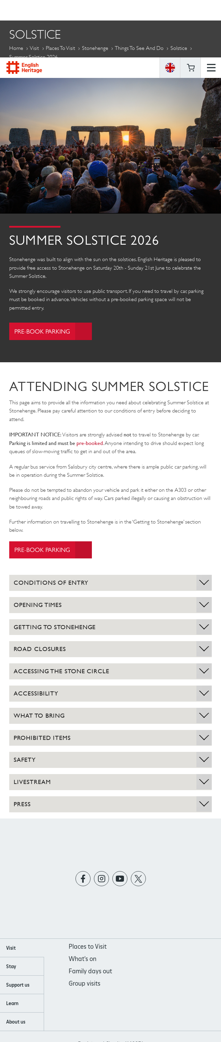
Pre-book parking (53, 331)
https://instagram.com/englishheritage (101, 879)
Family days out (90, 971)
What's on (82, 959)
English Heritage (24, 10)
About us (15, 1022)
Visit (34, 48)
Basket (190, 10)
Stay (11, 967)
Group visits (84, 983)
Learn (12, 1003)
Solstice (178, 48)
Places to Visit (60, 48)
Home (16, 48)
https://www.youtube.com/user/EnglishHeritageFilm (119, 879)
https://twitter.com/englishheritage (138, 879)
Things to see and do (139, 48)
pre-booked (90, 443)
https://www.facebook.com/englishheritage (83, 879)
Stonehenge (95, 48)
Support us (17, 985)
